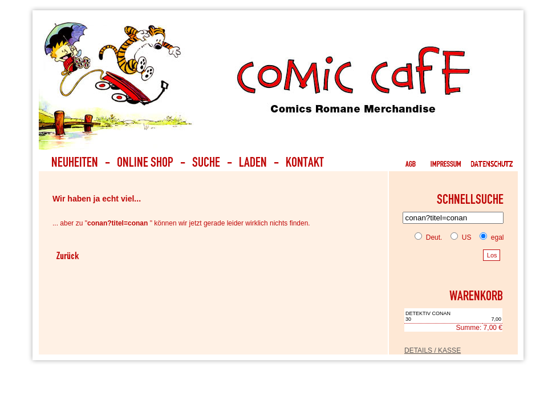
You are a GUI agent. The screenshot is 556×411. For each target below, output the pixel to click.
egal (489, 237)
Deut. (428, 237)
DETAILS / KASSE (432, 350)
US (458, 237)
